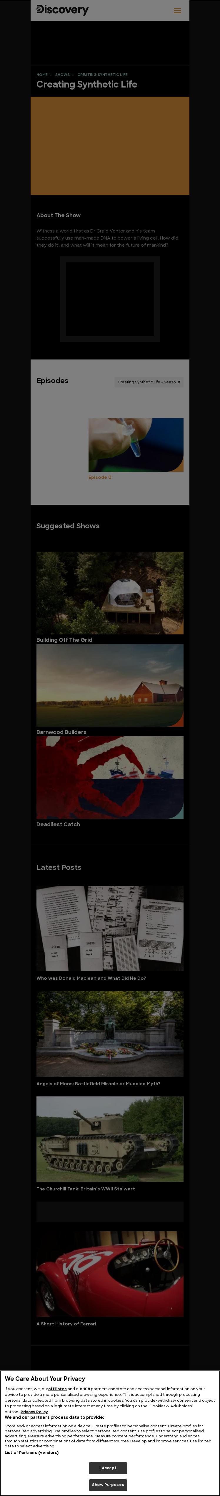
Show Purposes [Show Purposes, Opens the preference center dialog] (108, 1485)
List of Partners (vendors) (32, 1453)
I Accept (107, 1468)
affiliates (57, 1389)
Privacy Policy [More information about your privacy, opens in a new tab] (34, 1412)
